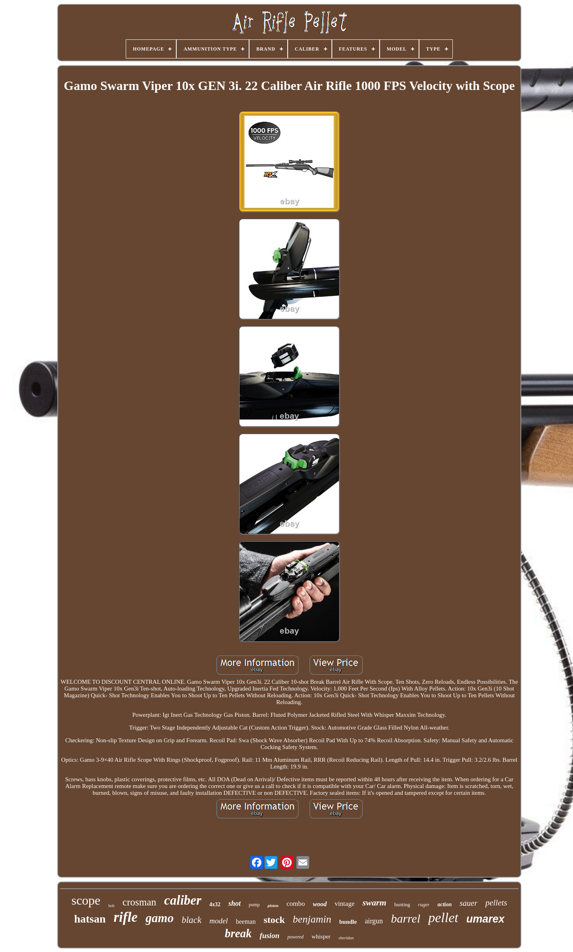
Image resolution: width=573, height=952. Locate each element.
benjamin (312, 919)
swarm (374, 902)
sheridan (346, 937)
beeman (246, 921)
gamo (160, 918)
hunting (402, 904)
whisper (321, 936)
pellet (443, 917)
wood (320, 904)
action (444, 904)
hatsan (89, 919)
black (191, 920)
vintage (345, 903)
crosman (139, 902)
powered (295, 937)
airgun (374, 921)
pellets (496, 902)
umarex (485, 919)
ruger (424, 904)
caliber (182, 900)
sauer (468, 903)
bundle (348, 922)
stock (274, 920)
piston (273, 905)
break (238, 933)
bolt (111, 905)
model (218, 921)
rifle (126, 917)
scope (85, 900)
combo (295, 903)
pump (254, 904)
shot (234, 903)
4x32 (214, 904)
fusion (270, 935)
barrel (405, 918)
